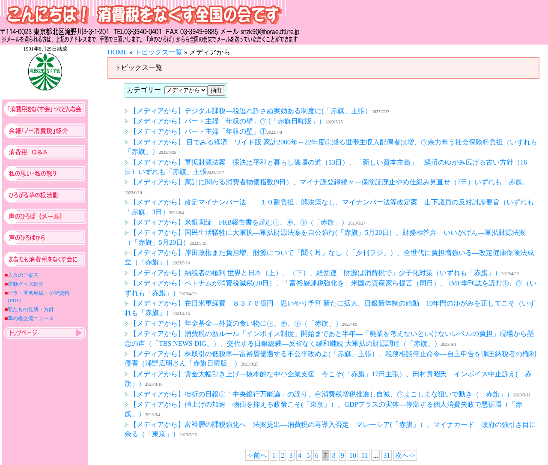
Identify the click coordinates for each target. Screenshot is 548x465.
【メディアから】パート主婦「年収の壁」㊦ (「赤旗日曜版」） (225, 121)
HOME (117, 52)
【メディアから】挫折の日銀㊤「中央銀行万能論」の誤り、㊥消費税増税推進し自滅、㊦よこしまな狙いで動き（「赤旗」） (319, 394)
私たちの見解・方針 (31, 309)
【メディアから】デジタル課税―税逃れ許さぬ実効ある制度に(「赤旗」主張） (248, 110)
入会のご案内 (23, 275)
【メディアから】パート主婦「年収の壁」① (196, 131)
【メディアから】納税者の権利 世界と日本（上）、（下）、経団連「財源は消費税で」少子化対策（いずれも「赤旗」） (313, 272)
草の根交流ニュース (31, 318)
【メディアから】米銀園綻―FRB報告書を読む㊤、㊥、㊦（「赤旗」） (236, 222)
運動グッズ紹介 (26, 284)
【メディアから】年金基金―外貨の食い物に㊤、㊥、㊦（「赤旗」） (233, 323)
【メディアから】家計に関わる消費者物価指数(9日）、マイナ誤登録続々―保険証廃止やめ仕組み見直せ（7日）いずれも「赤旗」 (327, 182)
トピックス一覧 (158, 52)
